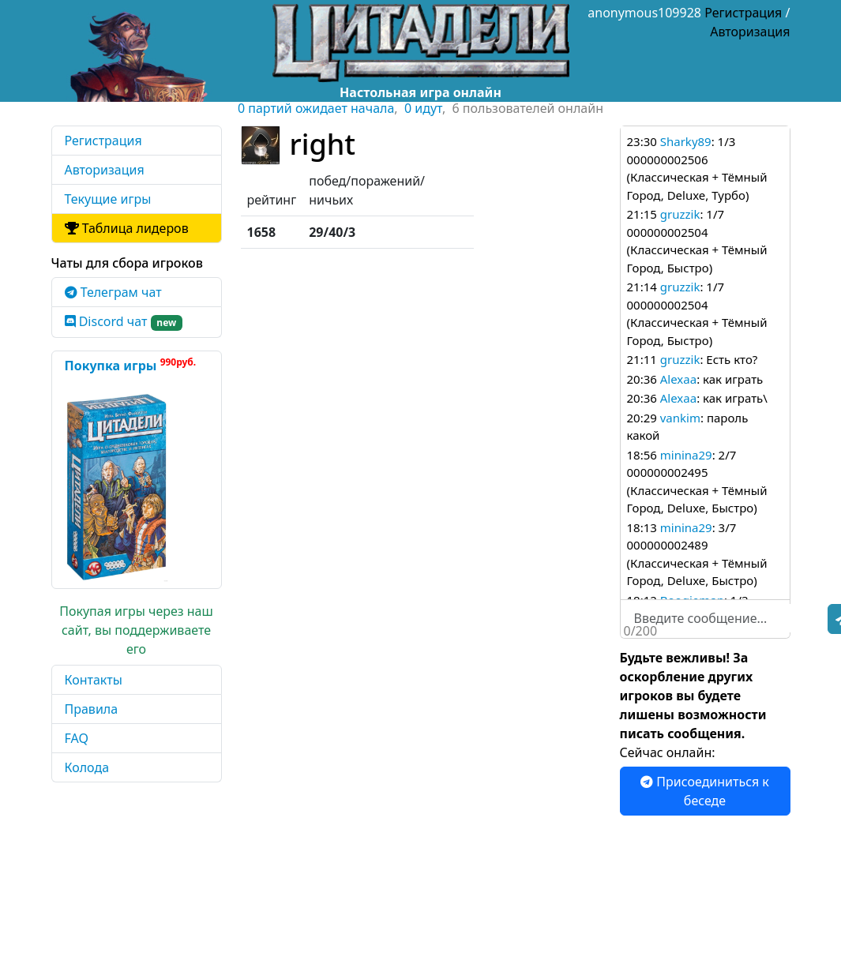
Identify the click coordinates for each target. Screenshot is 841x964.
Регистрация (743, 12)
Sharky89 (685, 141)
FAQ (76, 738)
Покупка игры (131, 364)
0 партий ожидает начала (316, 108)
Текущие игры (108, 199)
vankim (680, 418)
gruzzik (680, 214)
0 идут (423, 108)
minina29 (686, 455)
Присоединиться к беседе (704, 791)
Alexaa (678, 379)
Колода (87, 767)
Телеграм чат (113, 292)
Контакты (93, 679)
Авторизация (750, 31)
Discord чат (124, 322)
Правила (91, 709)
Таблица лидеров (127, 228)
